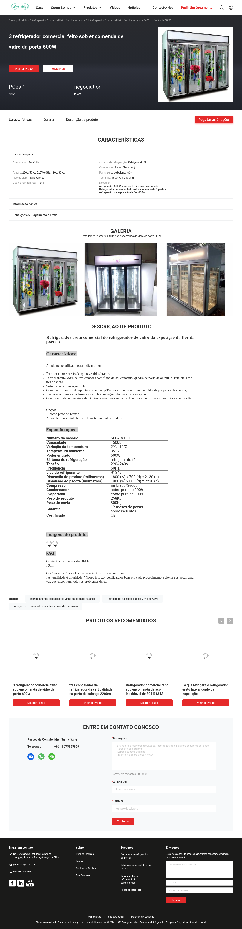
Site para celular (116, 917)
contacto (123, 821)
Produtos (23, 20)
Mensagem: (120, 738)
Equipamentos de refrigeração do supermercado (129, 879)
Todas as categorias (131, 890)
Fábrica (80, 861)
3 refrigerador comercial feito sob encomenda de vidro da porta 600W (35, 689)
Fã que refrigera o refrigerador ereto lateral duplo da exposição (205, 689)
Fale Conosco (83, 875)
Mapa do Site (94, 917)
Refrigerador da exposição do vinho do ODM (132, 598)
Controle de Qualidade (87, 868)
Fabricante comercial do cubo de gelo (136, 867)
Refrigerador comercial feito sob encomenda (58, 20)
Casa (12, 20)
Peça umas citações (214, 119)
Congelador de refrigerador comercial (134, 856)
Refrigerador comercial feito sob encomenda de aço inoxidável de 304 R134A (147, 689)
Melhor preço (24, 68)
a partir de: (120, 781)
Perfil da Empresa (85, 854)
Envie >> (176, 900)
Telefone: (118, 800)
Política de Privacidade (142, 917)
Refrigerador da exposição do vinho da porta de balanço (62, 598)
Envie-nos (58, 68)
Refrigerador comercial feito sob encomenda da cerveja (45, 606)
